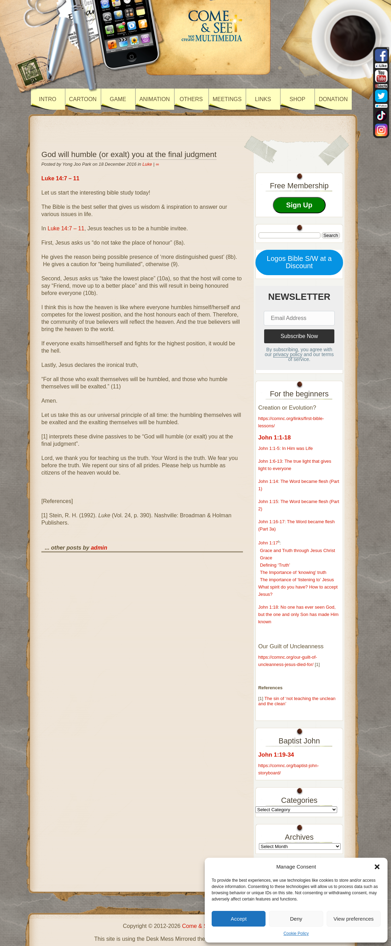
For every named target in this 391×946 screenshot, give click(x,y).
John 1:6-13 (270, 461)
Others (191, 99)
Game (118, 99)
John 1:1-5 (268, 448)
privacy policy (287, 354)
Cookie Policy (296, 933)
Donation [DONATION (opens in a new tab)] (333, 99)
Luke (147, 164)
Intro (47, 99)
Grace (266, 557)
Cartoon (83, 99)
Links (263, 99)
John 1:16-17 (271, 521)
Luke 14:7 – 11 (60, 178)
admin (99, 548)
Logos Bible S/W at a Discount (299, 262)
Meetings (227, 99)
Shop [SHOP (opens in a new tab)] (297, 99)
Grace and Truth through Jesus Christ (297, 550)
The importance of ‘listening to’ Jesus (297, 579)
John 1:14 (268, 481)
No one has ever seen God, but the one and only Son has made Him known (298, 614)
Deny (296, 919)
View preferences (354, 919)
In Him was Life (297, 448)
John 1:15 (268, 501)
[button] (377, 866)
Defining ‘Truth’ (275, 565)
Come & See (198, 926)
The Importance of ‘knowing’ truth (293, 572)
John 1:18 (268, 607)
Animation (154, 99)
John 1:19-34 (276, 754)
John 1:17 (268, 543)
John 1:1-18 (274, 437)
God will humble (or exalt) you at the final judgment (129, 154)
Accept (239, 919)
